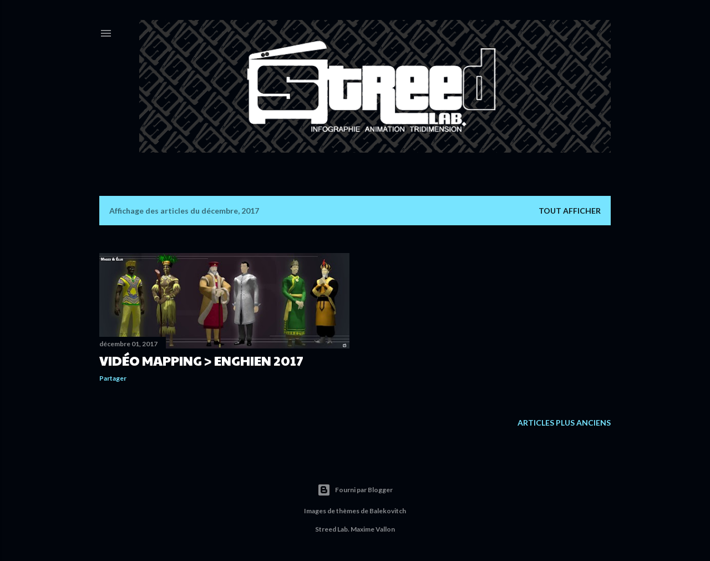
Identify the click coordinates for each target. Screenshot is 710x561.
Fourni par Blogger (355, 490)
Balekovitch (387, 511)
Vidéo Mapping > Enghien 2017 (201, 360)
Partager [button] (112, 378)
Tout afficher (570, 210)
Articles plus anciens (564, 422)
